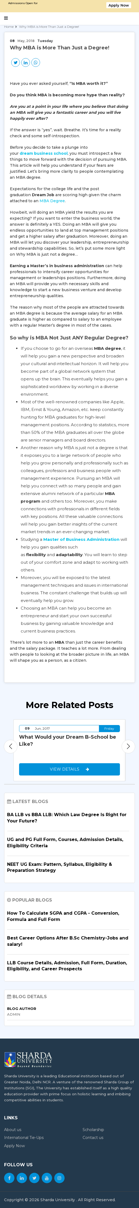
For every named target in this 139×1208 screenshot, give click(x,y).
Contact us (93, 1137)
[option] (69, 750)
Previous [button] (10, 746)
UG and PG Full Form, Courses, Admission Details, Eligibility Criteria (65, 842)
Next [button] (128, 746)
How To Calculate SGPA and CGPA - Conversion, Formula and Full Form (63, 916)
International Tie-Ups (24, 1137)
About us (12, 1129)
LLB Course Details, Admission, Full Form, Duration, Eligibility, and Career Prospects (67, 965)
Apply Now (118, 5)
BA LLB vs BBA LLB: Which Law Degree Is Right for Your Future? (66, 817)
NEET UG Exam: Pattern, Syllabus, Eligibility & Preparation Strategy (59, 867)
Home (9, 27)
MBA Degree (52, 200)
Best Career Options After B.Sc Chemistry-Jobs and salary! (67, 941)
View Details (69, 769)
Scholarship (93, 1129)
